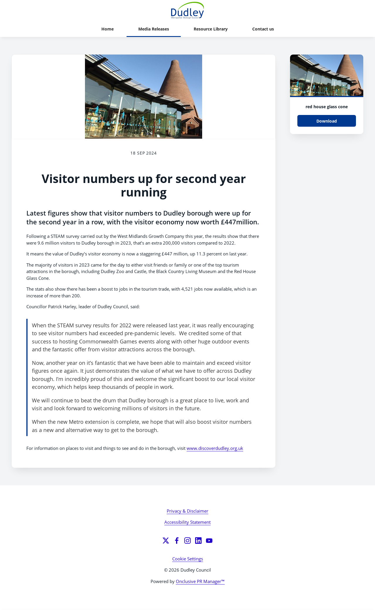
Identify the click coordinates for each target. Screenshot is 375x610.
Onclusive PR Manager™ (200, 581)
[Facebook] (176, 540)
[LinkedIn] (198, 540)
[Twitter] (166, 540)
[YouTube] (209, 540)
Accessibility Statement (187, 522)
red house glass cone (327, 106)
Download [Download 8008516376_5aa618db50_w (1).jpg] (326, 121)
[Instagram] (187, 540)
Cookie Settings (187, 559)
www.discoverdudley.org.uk (215, 448)
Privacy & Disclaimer (187, 511)
